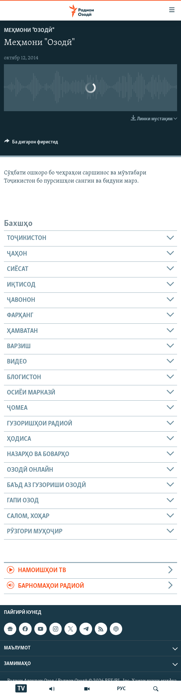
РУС (121, 688)
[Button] (31, 143)
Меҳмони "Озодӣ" (29, 30)
